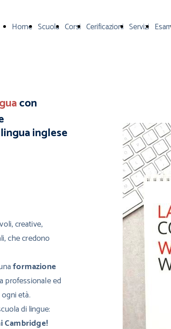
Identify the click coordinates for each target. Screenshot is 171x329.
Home (22, 27)
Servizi (139, 27)
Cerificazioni (105, 27)
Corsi (73, 27)
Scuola (48, 27)
